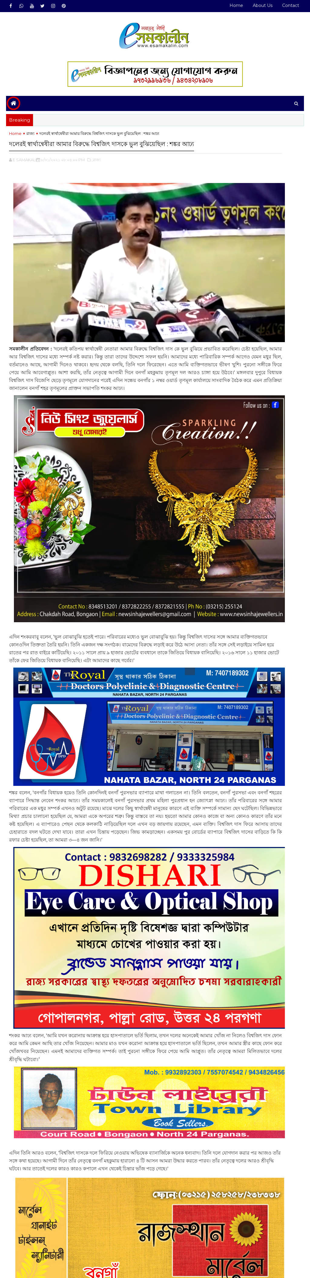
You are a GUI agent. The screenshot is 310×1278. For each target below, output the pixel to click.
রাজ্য (30, 138)
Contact (290, 5)
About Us (262, 5)
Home (236, 5)
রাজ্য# (30, 1244)
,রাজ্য (96, 175)
